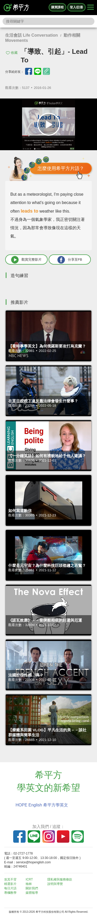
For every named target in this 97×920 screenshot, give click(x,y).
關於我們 (32, 888)
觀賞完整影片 (26, 260)
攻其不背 (10, 879)
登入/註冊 (76, 7)
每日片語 (10, 888)
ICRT (29, 879)
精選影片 (10, 884)
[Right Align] (90, 7)
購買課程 (57, 7)
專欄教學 (10, 893)
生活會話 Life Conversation (31, 35)
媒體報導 (32, 893)
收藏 (14, 53)
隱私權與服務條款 (59, 879)
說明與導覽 (55, 884)
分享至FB (69, 260)
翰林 (29, 884)
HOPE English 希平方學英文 (42, 805)
